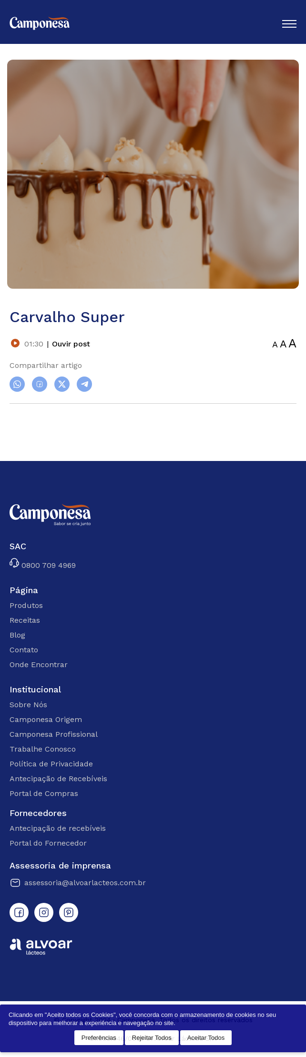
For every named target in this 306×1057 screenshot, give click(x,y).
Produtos (26, 605)
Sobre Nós (28, 704)
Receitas (25, 620)
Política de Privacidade (51, 763)
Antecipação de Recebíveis (58, 778)
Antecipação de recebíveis (58, 828)
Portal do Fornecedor (48, 843)
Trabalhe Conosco (43, 749)
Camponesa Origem (46, 719)
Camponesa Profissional (54, 734)
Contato (24, 649)
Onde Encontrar (39, 664)
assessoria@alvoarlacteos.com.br (78, 883)
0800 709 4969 (43, 563)
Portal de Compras (44, 793)
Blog (17, 634)
